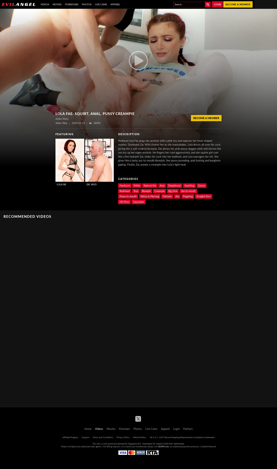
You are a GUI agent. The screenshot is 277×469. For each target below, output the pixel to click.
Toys (135, 191)
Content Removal (208, 446)
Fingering (188, 196)
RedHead (125, 191)
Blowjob (146, 191)
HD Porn (124, 201)
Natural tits (150, 185)
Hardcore (125, 185)
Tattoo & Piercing (149, 196)
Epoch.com (76, 446)
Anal (162, 185)
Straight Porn (203, 196)
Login (217, 4)
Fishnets (167, 196)
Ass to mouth (188, 191)
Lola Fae (61, 184)
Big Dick (172, 191)
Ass (177, 196)
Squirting (189, 185)
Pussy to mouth (128, 196)
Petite (137, 185)
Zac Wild (91, 184)
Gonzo (201, 185)
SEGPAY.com (163, 446)
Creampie (159, 191)
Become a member (238, 4)
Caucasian (138, 201)
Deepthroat (174, 185)
